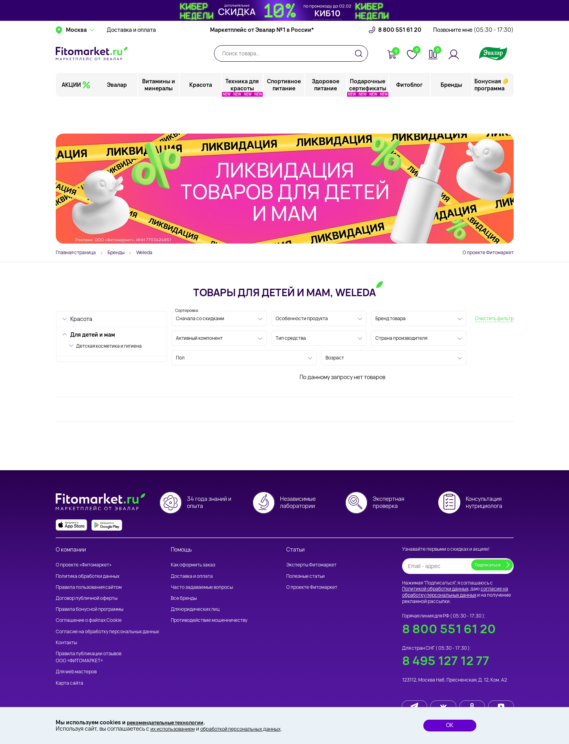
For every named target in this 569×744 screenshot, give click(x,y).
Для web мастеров (76, 671)
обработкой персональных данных (251, 728)
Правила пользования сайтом (89, 587)
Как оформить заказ (193, 564)
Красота (201, 115)
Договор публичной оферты (86, 598)
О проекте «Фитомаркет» (84, 564)
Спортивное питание (284, 115)
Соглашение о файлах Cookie (89, 620)
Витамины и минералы (159, 115)
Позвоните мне (473, 60)
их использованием (175, 728)
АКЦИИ (71, 115)
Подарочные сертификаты (367, 115)
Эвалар (118, 115)
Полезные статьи (305, 576)
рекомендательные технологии (170, 721)
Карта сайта (69, 683)
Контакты (66, 642)
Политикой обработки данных (435, 588)
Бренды (451, 115)
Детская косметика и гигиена (109, 346)
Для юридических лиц (195, 609)
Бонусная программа (489, 115)
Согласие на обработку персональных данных (107, 631)
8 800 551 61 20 (399, 60)
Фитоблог (410, 115)
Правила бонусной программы (89, 609)
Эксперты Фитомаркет (311, 564)
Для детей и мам (92, 334)
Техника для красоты (242, 115)
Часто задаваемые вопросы (202, 587)
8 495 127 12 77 (445, 660)
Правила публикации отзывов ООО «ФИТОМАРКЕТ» (88, 657)
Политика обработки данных (87, 576)
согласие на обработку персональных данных (455, 591)
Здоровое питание (326, 115)
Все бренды (184, 598)
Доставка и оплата (131, 60)
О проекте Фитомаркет (488, 252)
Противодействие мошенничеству (209, 620)
